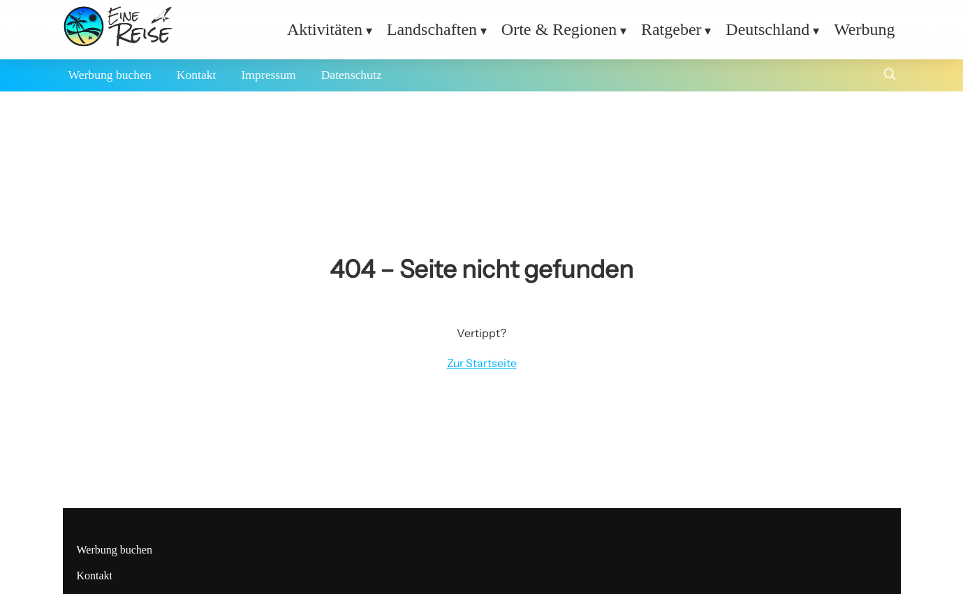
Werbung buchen (110, 75)
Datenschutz (351, 75)
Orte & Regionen (559, 29)
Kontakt (196, 75)
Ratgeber (671, 29)
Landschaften (432, 29)
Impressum (268, 75)
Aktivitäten (324, 29)
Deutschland (767, 29)
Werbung (864, 29)
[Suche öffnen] (890, 75)
